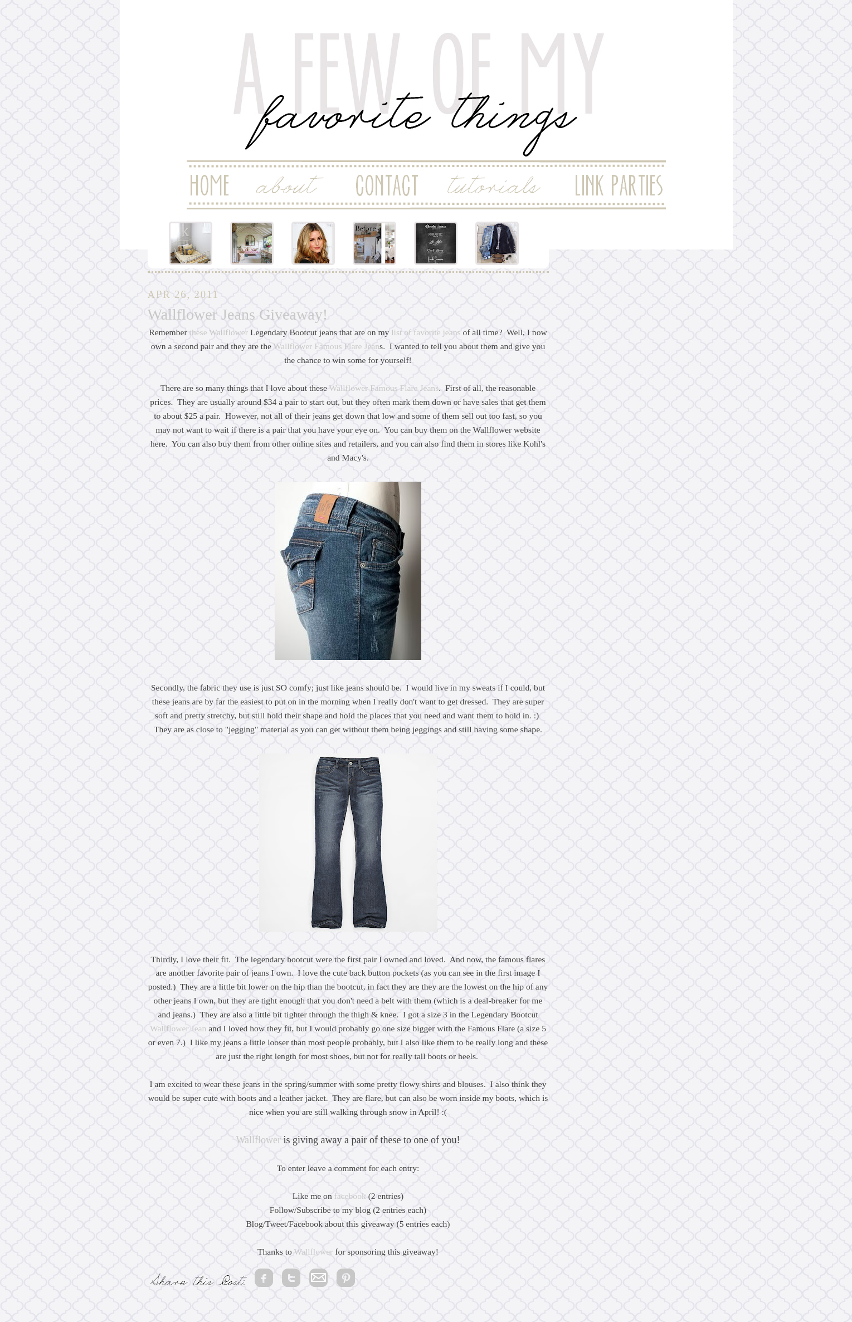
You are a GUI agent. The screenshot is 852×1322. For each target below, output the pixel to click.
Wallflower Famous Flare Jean (327, 346)
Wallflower (228, 332)
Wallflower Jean (178, 1028)
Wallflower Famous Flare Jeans (384, 388)
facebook (350, 1196)
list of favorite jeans (425, 332)
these (198, 332)
